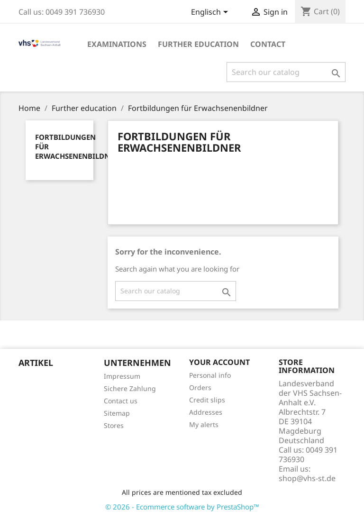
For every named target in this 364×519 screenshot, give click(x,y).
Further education (198, 44)
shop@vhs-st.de (307, 478)
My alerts (203, 424)
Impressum (122, 376)
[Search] (286, 72)
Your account (219, 362)
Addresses (205, 412)
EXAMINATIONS (116, 44)
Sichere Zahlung (130, 388)
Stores (114, 425)
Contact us (120, 400)
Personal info (210, 375)
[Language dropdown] (211, 12)
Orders (200, 387)
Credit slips (207, 399)
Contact (267, 44)
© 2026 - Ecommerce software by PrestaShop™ (182, 506)
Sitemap (117, 413)
